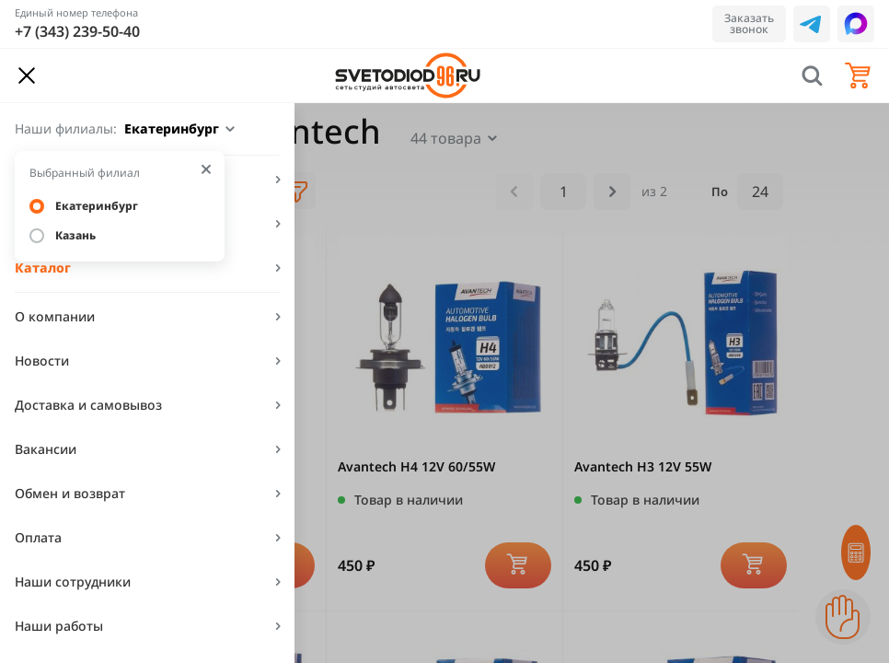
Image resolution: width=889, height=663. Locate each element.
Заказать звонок (749, 23)
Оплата (38, 537)
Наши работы (59, 625)
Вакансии (45, 449)
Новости (42, 360)
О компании (55, 316)
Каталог (43, 267)
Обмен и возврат (70, 493)
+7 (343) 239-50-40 (77, 31)
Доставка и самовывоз (88, 404)
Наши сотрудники (73, 581)
